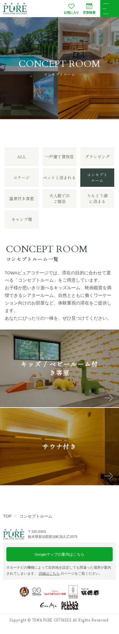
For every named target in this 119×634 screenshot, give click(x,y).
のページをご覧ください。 (70, 573)
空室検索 (89, 8)
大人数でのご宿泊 (59, 198)
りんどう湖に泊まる (97, 198)
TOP (7, 516)
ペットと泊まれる (59, 177)
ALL (21, 157)
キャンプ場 (21, 219)
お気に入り (71, 8)
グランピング (97, 157)
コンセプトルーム (35, 516)
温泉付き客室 (21, 198)
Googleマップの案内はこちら (60, 554)
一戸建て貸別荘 (59, 157)
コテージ (21, 177)
